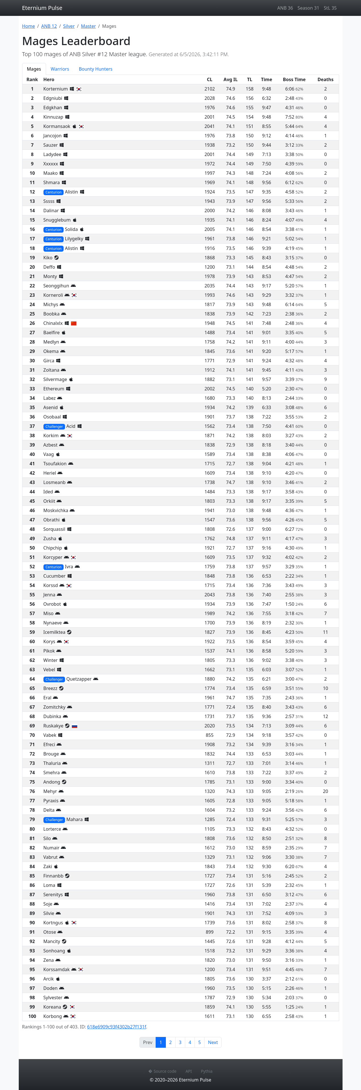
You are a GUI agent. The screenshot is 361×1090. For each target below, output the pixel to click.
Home (28, 26)
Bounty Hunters (95, 69)
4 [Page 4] (190, 1042)
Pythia (206, 1071)
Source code (162, 1071)
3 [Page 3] (180, 1042)
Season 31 (308, 8)
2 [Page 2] (170, 1042)
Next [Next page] (213, 1042)
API (188, 1071)
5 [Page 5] (199, 1042)
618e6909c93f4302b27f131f (116, 1027)
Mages (34, 69)
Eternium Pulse (42, 8)
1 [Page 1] (162, 1042)
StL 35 (330, 8)
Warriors (60, 69)
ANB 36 (285, 8)
